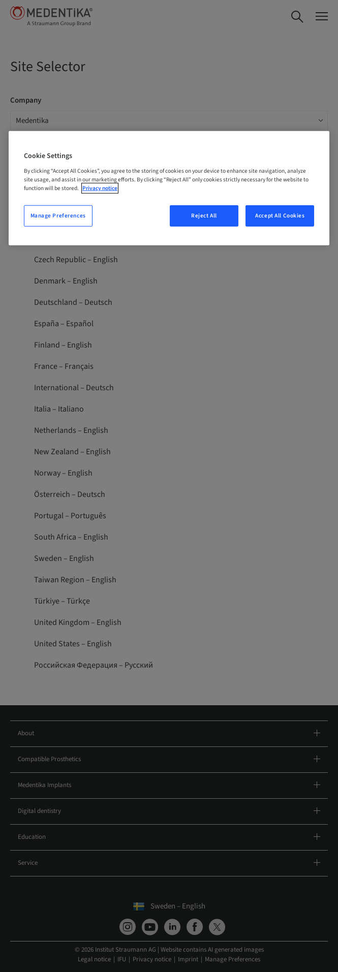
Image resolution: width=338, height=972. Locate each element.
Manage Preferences (58, 215)
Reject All (204, 215)
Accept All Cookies (279, 215)
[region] (169, 188)
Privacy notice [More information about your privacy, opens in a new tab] (99, 187)
